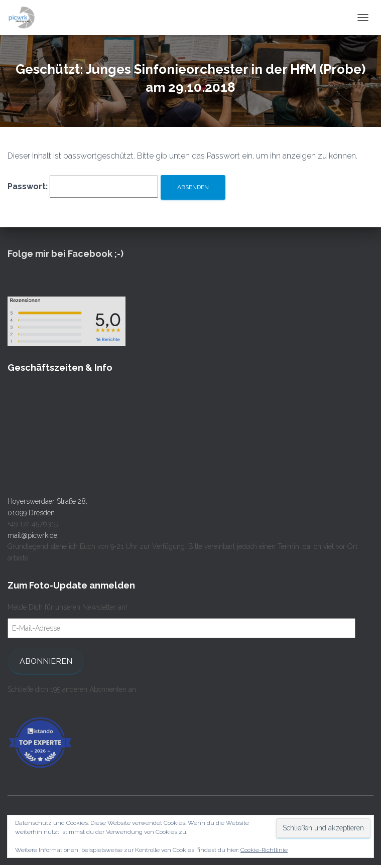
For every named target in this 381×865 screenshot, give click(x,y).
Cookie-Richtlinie (264, 849)
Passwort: (83, 187)
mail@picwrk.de (32, 535)
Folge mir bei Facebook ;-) (65, 253)
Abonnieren (46, 661)
